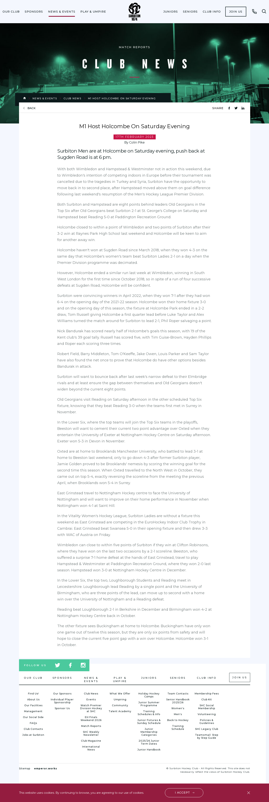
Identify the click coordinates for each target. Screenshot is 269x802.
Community (120, 705)
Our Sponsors (62, 693)
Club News (72, 98)
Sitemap (24, 768)
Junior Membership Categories (149, 731)
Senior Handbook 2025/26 (178, 701)
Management (33, 711)
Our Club (11, 11)
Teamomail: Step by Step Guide (206, 736)
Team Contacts (177, 693)
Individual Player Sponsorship (62, 701)
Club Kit (206, 699)
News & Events (61, 11)
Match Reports (91, 726)
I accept (182, 792)
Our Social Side (33, 717)
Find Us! (33, 693)
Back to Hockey (178, 720)
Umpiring (120, 699)
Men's (178, 714)
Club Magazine (91, 740)
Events (91, 699)
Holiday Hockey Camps (149, 695)
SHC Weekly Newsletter (91, 733)
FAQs (33, 723)
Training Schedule (178, 727)
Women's (177, 708)
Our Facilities (33, 705)
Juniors (170, 11)
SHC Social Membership (206, 707)
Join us (235, 11)
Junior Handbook (149, 749)
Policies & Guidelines (206, 722)
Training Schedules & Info (149, 713)
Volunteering (207, 714)
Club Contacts (33, 728)
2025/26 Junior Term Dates (149, 742)
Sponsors (34, 11)
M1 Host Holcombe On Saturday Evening (122, 98)
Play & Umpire (93, 11)
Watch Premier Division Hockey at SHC (91, 708)
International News (91, 748)
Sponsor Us (62, 708)
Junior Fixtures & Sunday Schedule (149, 722)
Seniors (190, 11)
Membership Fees (207, 693)
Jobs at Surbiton (33, 734)
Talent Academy (120, 711)
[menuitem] (11, 11)
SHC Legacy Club (206, 728)
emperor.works (45, 768)
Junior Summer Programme (149, 704)
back (31, 108)
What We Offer (120, 693)
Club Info (212, 11)
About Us (33, 699)
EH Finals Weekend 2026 (91, 719)
